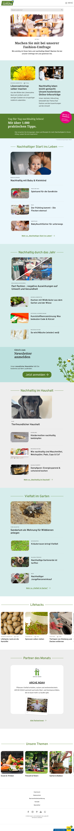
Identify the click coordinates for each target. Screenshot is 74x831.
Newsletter (37, 805)
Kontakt (37, 802)
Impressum (37, 792)
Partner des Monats (37, 658)
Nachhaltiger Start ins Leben (37, 147)
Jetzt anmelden (35, 375)
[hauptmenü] (69, 3)
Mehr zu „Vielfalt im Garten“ (37, 588)
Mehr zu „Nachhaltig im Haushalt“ (37, 480)
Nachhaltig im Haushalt (37, 391)
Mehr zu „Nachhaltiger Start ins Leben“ (37, 236)
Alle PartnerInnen (37, 721)
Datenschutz (37, 795)
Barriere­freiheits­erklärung (37, 798)
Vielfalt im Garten (37, 496)
